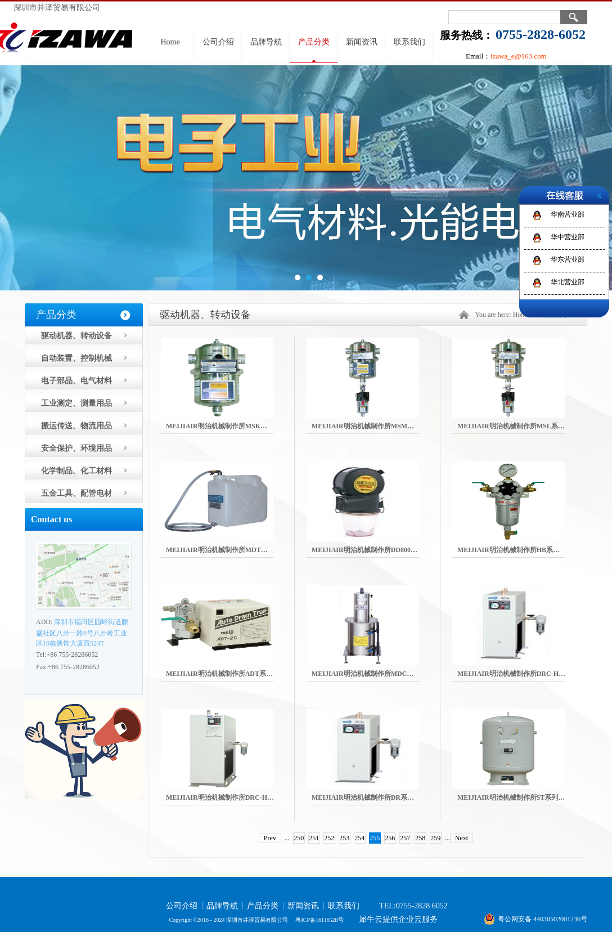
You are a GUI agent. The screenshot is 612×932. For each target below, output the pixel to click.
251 (314, 838)
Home (169, 42)
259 (435, 838)
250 (299, 838)
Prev (270, 838)
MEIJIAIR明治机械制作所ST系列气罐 (514, 797)
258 (420, 838)
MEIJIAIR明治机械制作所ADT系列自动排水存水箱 (243, 674)
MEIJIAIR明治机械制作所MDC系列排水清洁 (379, 674)
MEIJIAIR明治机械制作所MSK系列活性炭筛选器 (240, 426)
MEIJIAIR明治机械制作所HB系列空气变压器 (525, 550)
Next (461, 838)
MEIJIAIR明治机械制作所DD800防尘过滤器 (378, 550)
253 (344, 838)
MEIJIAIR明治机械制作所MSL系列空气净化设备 (531, 426)
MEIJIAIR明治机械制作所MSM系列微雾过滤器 (383, 426)
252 (329, 838)
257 (405, 838)
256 (390, 838)
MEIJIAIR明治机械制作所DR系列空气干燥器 (380, 797)
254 (359, 838)
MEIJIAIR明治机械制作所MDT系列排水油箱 (234, 550)
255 (375, 838)
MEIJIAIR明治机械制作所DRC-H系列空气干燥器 (531, 674)
